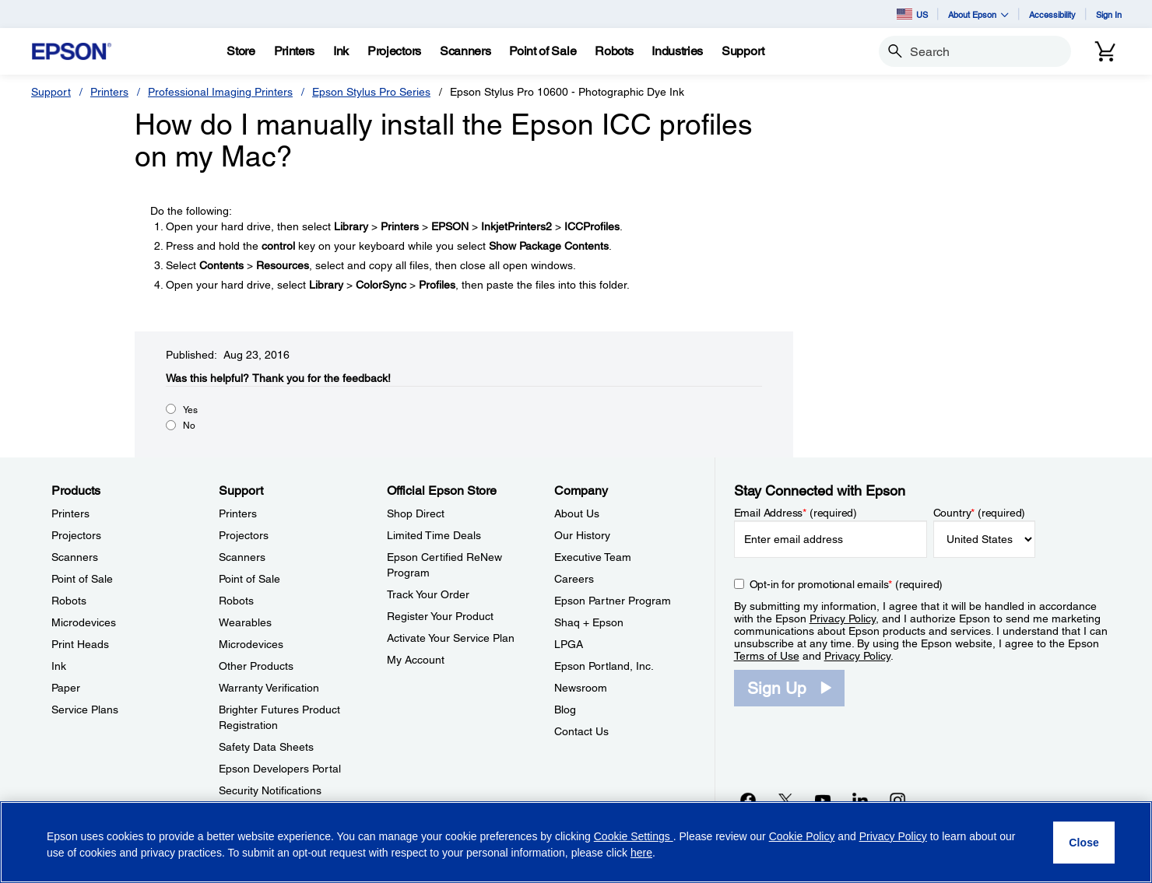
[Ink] (341, 51)
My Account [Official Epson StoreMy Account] (415, 659)
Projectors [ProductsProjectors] (76, 535)
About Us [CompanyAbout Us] (576, 513)
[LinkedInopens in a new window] (860, 800)
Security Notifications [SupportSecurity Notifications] (270, 790)
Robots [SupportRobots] (236, 600)
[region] (576, 842)
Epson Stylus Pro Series (371, 92)
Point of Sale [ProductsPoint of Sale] (82, 579)
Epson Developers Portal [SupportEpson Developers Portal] (280, 768)
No (189, 425)
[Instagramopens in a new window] (897, 800)
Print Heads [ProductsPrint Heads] (80, 644)
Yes (190, 410)
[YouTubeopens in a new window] (823, 800)
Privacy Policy (843, 618)
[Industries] (677, 51)
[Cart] (1105, 51)
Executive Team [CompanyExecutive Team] (592, 557)
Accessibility (1052, 14)
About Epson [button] (978, 14)
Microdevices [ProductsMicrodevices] (83, 622)
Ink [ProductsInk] (58, 666)
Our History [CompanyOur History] (582, 535)
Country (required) (979, 512)
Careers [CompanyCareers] (574, 579)
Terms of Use (766, 656)
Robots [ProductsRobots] (68, 600)
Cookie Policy (802, 836)
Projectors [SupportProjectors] (244, 535)
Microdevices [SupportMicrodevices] (251, 644)
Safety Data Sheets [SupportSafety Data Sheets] (266, 747)
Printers (109, 92)
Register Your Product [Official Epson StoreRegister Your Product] (440, 616)
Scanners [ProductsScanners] (74, 557)
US (912, 14)
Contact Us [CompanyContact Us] (581, 731)
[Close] (1084, 843)
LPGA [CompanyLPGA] (568, 644)
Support (51, 92)
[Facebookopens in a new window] (748, 800)
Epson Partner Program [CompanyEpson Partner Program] (612, 600)
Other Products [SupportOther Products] (256, 666)
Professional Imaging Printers (220, 92)
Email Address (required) (796, 512)
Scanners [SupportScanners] (242, 557)
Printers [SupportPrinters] (238, 513)
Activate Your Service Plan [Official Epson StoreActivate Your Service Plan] (451, 638)
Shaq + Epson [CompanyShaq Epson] (588, 622)
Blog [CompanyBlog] (565, 709)
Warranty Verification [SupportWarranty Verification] (269, 688)
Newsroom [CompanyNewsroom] (580, 688)
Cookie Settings (633, 836)
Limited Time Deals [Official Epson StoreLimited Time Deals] (434, 535)
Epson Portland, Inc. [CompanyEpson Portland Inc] (604, 666)
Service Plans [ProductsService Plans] (84, 709)
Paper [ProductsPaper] (65, 688)
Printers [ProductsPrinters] (70, 513)
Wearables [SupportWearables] (245, 622)
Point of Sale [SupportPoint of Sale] (249, 579)
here (641, 852)
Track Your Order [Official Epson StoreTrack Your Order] (428, 594)
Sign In (1109, 14)
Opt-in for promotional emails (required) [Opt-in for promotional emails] (846, 584)
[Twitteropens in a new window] (785, 800)
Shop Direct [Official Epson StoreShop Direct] (415, 513)
